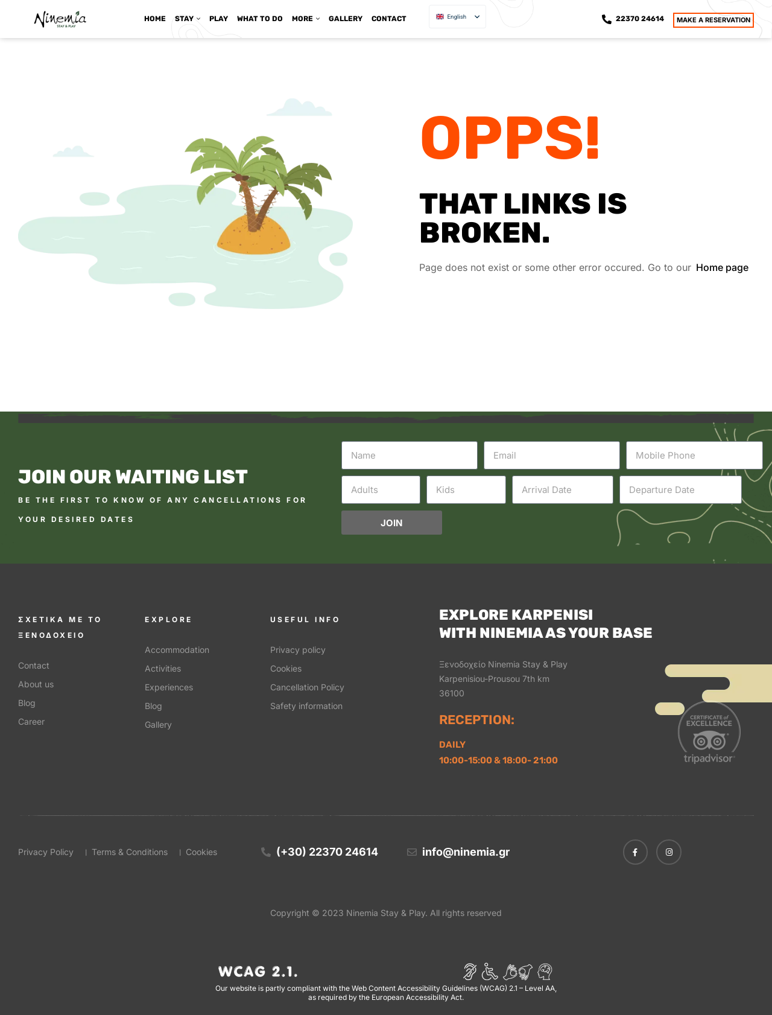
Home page (722, 267)
